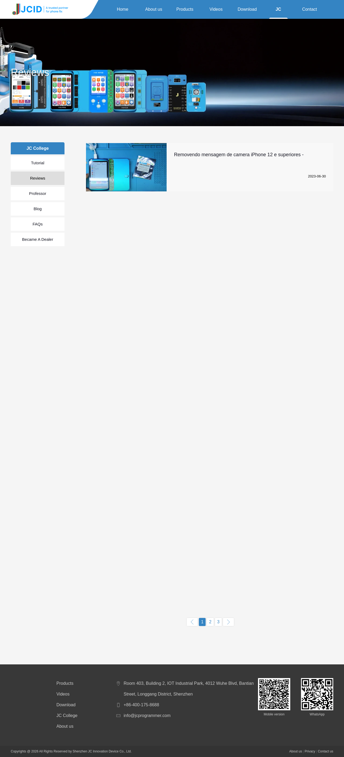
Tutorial (37, 163)
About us (153, 9)
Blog (38, 208)
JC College (278, 10)
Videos (216, 9)
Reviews (37, 178)
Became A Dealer (37, 239)
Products (184, 9)
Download (247, 9)
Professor (37, 193)
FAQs (38, 224)
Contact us (309, 10)
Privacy (309, 751)
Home (122, 9)
